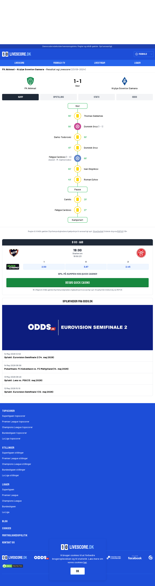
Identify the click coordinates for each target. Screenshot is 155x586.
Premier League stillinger (15, 458)
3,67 (86, 266)
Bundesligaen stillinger (13, 469)
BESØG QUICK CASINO (77, 283)
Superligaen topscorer (13, 415)
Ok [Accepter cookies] (77, 571)
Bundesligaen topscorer (14, 432)
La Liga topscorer (11, 438)
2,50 (44, 266)
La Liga (5, 512)
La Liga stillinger (10, 475)
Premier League (10, 495)
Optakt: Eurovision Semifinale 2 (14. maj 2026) (29, 357)
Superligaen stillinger (13, 452)
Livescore (19, 62)
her (85, 562)
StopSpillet (98, 231)
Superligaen (8, 489)
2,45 (127, 266)
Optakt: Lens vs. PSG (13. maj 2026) (23, 380)
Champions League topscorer (17, 427)
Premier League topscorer (15, 421)
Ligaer (137, 62)
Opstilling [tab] (58, 97)
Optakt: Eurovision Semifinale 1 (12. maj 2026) (28, 391)
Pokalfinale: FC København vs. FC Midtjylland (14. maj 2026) (36, 368)
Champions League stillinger (16, 464)
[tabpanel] (77, 165)
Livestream (99, 62)
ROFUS (120, 231)
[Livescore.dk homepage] (15, 54)
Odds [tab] (134, 97)
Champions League (12, 500)
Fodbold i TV (59, 62)
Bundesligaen (9, 506)
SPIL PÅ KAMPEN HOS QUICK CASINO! (77, 273)
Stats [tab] (96, 97)
